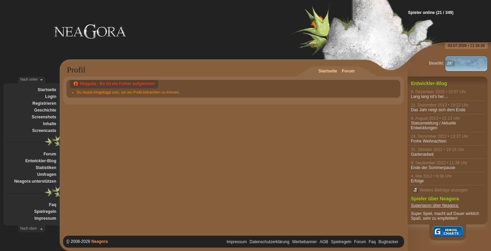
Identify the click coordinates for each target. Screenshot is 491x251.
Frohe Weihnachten (429, 141)
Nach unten (29, 79)
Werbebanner (304, 241)
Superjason (421, 205)
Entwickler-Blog (40, 160)
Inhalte (49, 123)
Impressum (45, 218)
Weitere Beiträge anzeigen (443, 190)
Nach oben (28, 228)
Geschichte (45, 110)
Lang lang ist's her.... (429, 96)
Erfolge (417, 181)
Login (50, 96)
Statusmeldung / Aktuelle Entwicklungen (433, 125)
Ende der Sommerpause (433, 167)
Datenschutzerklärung (269, 241)
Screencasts (44, 130)
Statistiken (45, 167)
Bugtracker (388, 241)
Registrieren (44, 103)
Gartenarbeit (422, 154)
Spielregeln (45, 211)
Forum (50, 154)
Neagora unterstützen (35, 181)
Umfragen (46, 174)
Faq (52, 204)
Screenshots (44, 117)
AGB (323, 241)
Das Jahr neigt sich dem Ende (438, 109)
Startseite (47, 89)
